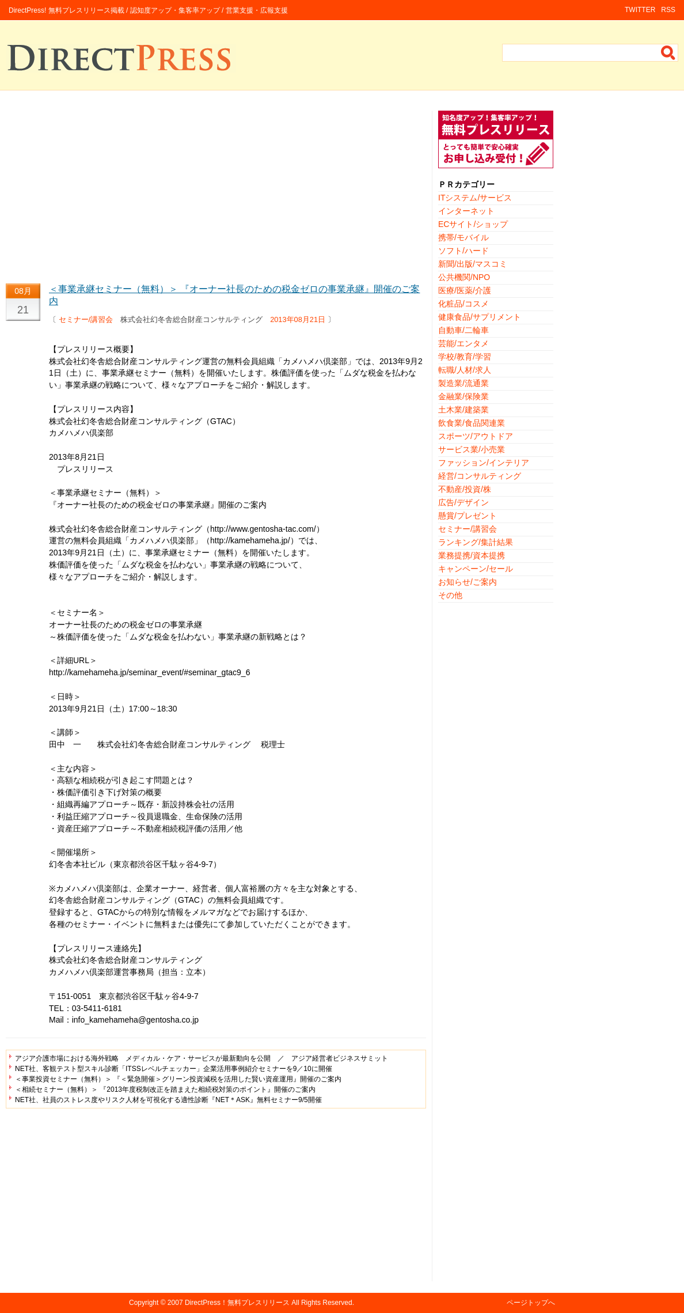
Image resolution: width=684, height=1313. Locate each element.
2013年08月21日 (297, 319)
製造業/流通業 (463, 383)
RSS (668, 10)
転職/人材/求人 (464, 369)
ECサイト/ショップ (473, 224)
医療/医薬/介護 (464, 290)
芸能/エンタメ (463, 343)
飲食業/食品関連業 (471, 422)
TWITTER (640, 10)
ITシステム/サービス (475, 197)
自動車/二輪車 (463, 330)
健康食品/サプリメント (479, 316)
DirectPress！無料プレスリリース (237, 1303)
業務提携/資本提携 (471, 555)
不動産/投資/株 (464, 489)
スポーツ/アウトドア (475, 436)
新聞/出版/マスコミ (472, 263)
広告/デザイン (463, 502)
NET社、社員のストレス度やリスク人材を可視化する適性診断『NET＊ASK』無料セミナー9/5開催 (168, 1100)
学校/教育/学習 (464, 356)
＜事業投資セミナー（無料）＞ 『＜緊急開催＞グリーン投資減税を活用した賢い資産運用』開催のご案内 (178, 1079)
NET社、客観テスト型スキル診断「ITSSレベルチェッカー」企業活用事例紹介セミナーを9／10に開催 (173, 1069)
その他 (450, 595)
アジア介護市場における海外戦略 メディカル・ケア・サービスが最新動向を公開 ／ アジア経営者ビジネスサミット (201, 1058)
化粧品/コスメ (463, 303)
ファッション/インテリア (483, 462)
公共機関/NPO (464, 277)
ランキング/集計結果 (475, 542)
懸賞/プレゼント (467, 515)
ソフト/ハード (463, 250)
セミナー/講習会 (86, 319)
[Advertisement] (216, 191)
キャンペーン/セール (475, 568)
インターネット (466, 210)
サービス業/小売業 (471, 449)
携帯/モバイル (463, 237)
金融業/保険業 (463, 396)
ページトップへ (531, 1303)
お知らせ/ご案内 (467, 582)
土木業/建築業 (463, 409)
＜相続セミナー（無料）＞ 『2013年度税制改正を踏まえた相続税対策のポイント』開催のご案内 (165, 1089)
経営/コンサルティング (479, 475)
